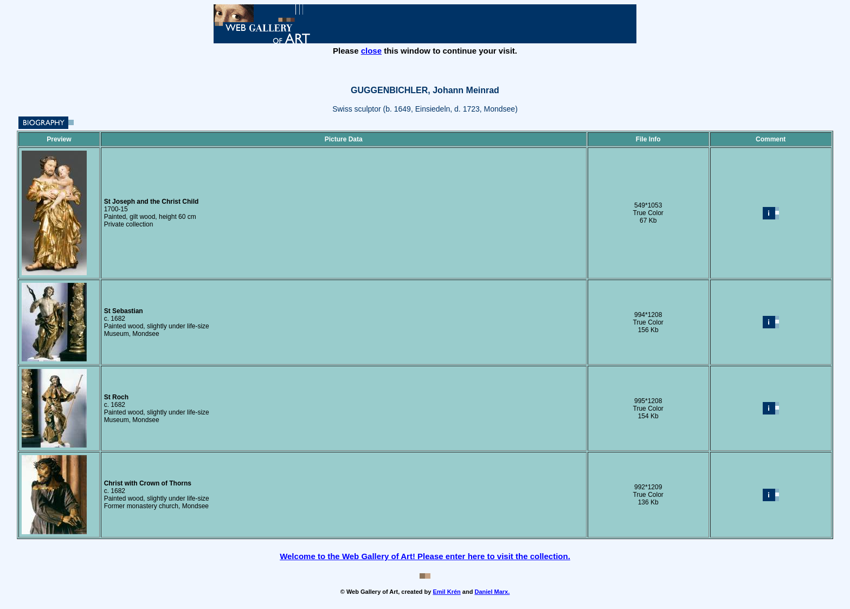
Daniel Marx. (492, 591)
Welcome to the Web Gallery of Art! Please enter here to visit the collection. (425, 556)
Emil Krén (446, 591)
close (371, 50)
